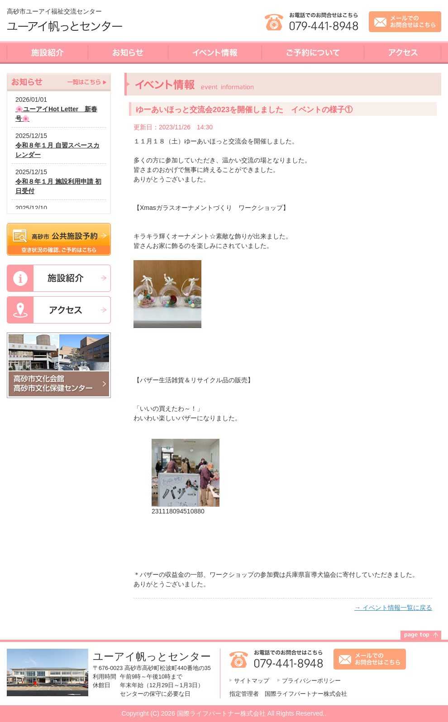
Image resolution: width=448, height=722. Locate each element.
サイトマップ (251, 681)
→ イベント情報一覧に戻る (393, 607)
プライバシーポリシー (311, 681)
